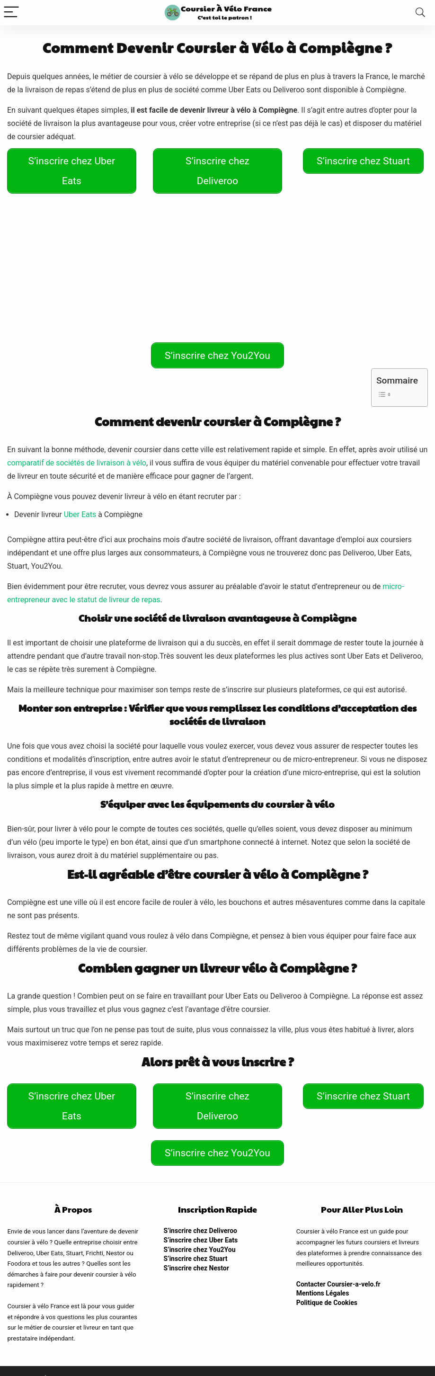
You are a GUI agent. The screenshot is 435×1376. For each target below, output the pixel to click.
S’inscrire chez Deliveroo (200, 1215)
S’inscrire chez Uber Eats (201, 1224)
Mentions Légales (322, 1277)
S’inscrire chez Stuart (196, 1242)
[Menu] (11, 12)
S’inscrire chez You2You (200, 1233)
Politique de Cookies (326, 1286)
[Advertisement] (217, 267)
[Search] (420, 12)
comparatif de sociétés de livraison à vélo (76, 454)
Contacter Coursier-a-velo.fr (338, 1268)
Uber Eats (80, 506)
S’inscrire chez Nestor (196, 1252)
